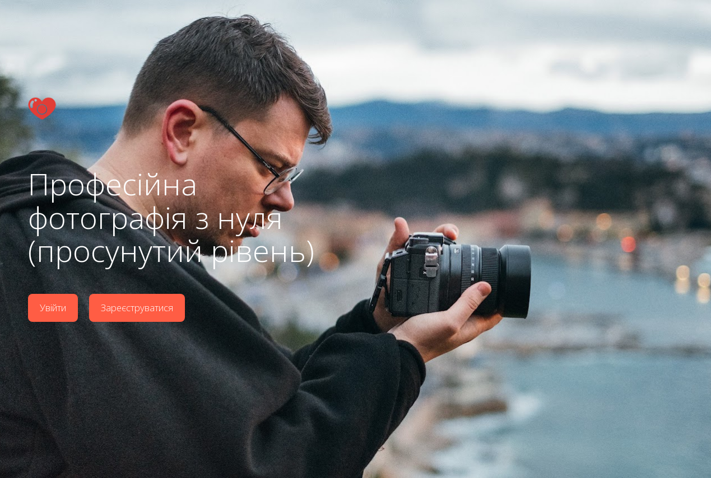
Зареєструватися (137, 307)
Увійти (53, 307)
